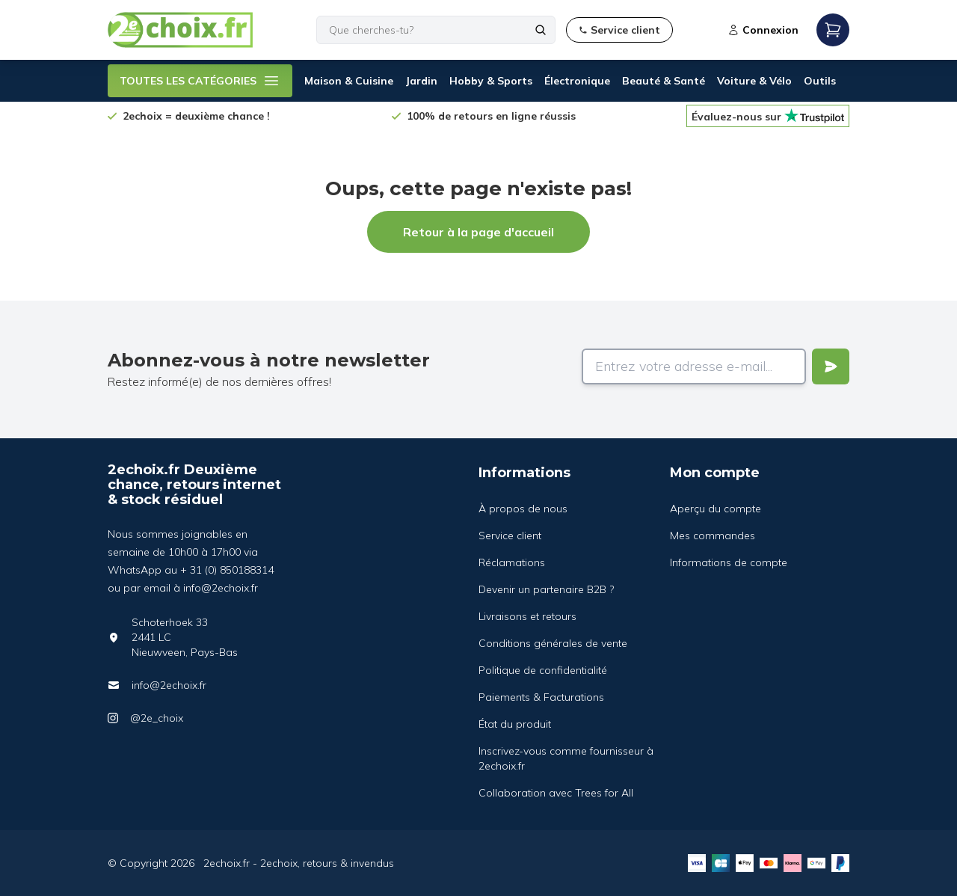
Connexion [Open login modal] (762, 30)
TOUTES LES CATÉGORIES (200, 81)
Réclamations (511, 562)
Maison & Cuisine (348, 81)
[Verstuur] (830, 366)
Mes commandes (712, 535)
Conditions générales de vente (552, 643)
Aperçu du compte (715, 508)
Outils (820, 81)
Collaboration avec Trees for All (555, 793)
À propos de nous (522, 508)
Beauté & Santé (663, 81)
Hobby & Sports (490, 81)
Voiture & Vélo (754, 81)
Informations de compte (728, 562)
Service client (509, 535)
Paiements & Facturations (541, 697)
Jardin (421, 81)
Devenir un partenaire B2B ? (546, 589)
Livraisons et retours (527, 616)
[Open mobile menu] (832, 29)
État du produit (514, 724)
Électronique (577, 81)
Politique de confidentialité (542, 670)
